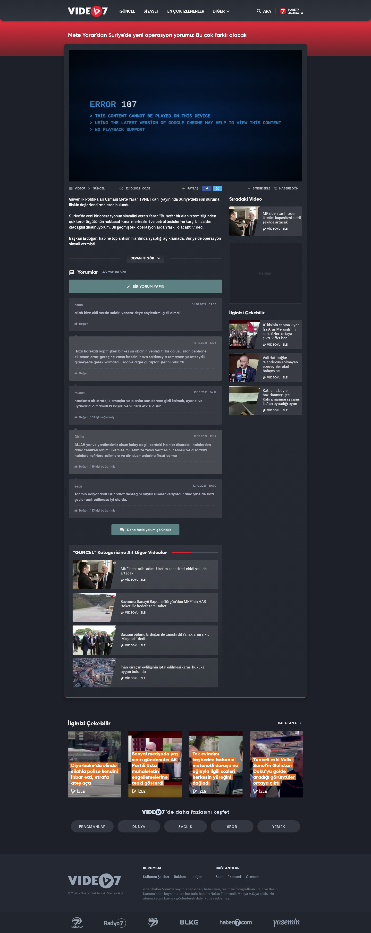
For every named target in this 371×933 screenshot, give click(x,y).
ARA (264, 11)
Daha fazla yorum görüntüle (145, 530)
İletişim (196, 876)
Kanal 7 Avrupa (153, 922)
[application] (185, 115)
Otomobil (253, 876)
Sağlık (185, 826)
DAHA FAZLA (290, 723)
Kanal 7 (77, 922)
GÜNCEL (127, 11)
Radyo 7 (115, 922)
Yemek (278, 826)
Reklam (180, 876)
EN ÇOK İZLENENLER (185, 11)
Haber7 (236, 922)
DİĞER (221, 11)
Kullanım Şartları (156, 876)
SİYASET (151, 11)
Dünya (138, 826)
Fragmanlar (92, 826)
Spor (232, 826)
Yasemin (287, 922)
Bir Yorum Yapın (145, 286)
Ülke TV (189, 922)
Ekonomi (234, 876)
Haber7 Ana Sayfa (291, 11)
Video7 (80, 188)
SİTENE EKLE (259, 188)
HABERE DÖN (286, 188)
